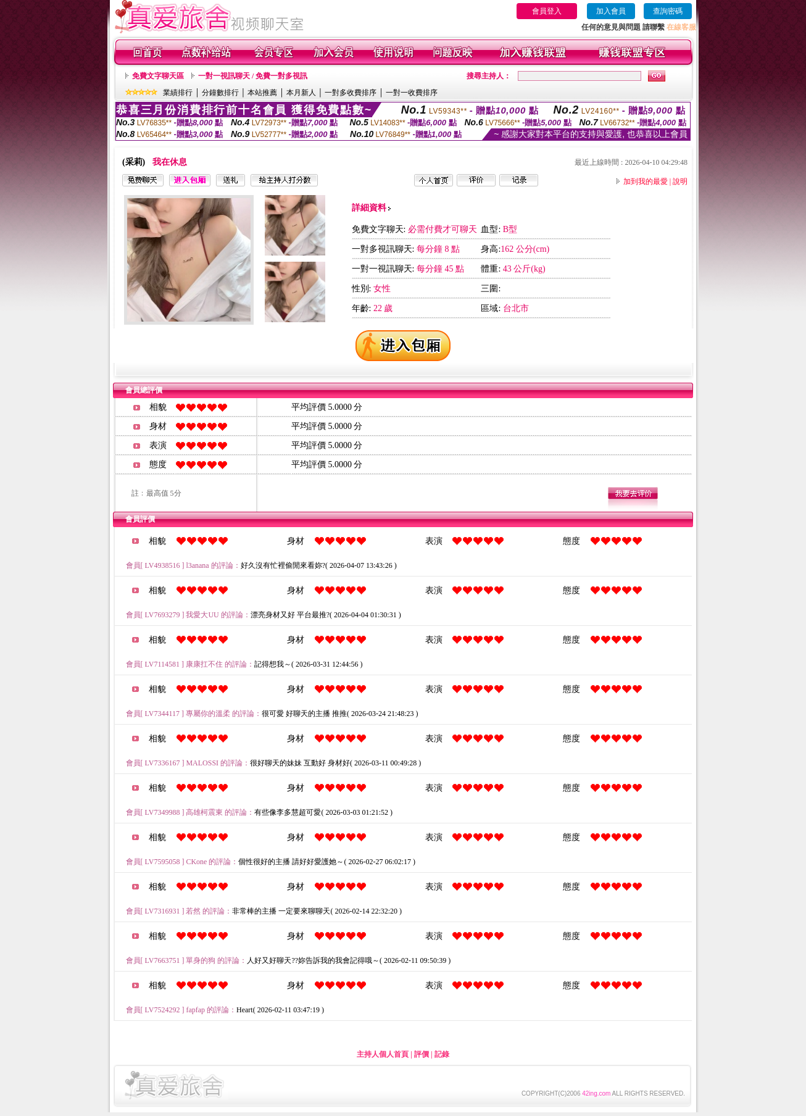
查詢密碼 (668, 11)
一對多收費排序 (350, 92)
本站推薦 (262, 92)
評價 (421, 1054)
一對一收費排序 (412, 92)
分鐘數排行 (220, 92)
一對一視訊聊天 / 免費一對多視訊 (252, 76)
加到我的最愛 (645, 181)
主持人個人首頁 (383, 1054)
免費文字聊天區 (158, 76)
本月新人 (301, 92)
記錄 (441, 1054)
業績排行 (178, 92)
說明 (680, 181)
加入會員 (611, 11)
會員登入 (547, 11)
